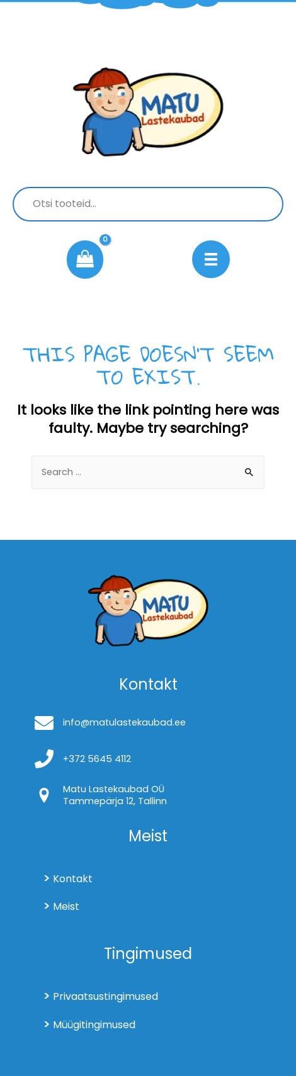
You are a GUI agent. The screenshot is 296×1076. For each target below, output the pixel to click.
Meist (66, 906)
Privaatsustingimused (105, 996)
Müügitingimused (94, 1024)
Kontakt (73, 878)
